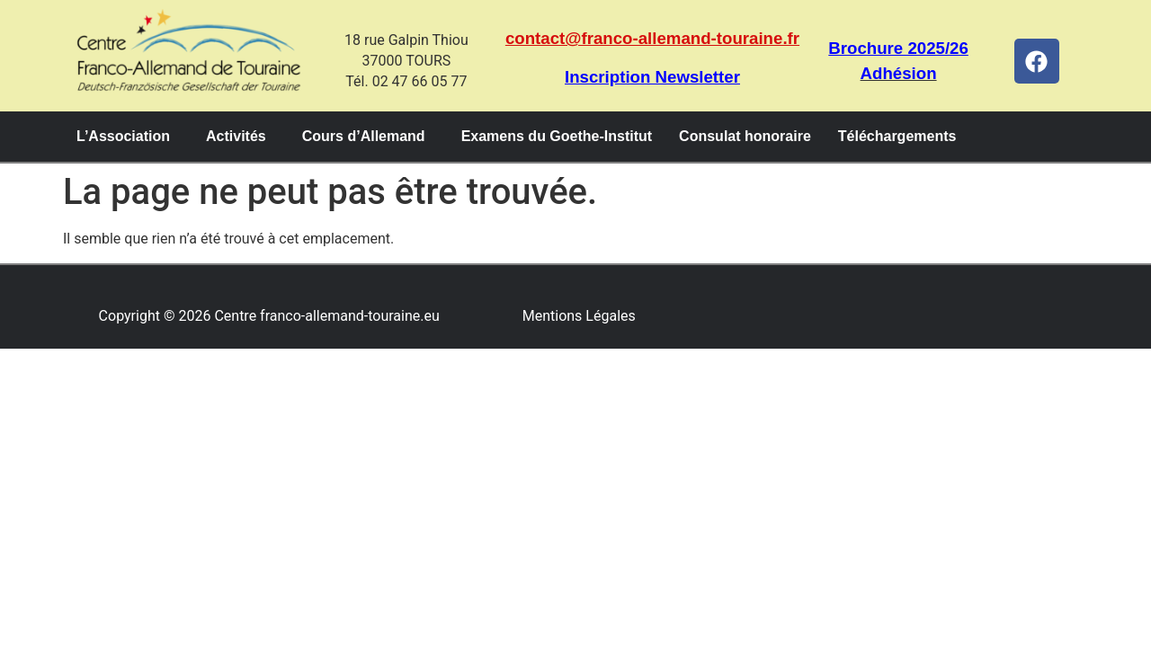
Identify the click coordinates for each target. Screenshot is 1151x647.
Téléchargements (897, 136)
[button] (127, 136)
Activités (236, 136)
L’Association (123, 136)
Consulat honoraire (745, 136)
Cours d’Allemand (363, 136)
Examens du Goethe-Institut (556, 136)
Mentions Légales (579, 315)
